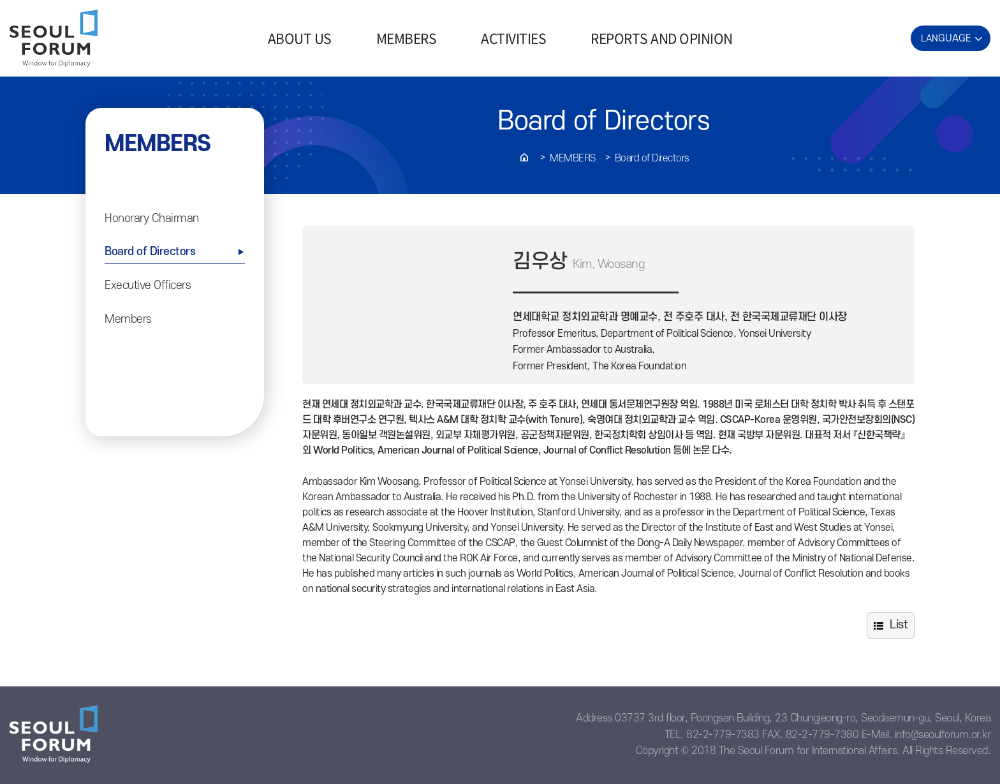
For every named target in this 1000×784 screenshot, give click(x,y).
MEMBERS (406, 38)
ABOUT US (300, 38)
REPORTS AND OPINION (662, 38)
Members (573, 158)
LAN (946, 38)
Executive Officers (148, 285)
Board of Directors (652, 158)
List (899, 625)
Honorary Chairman (152, 218)
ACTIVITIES (513, 38)
